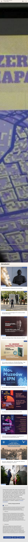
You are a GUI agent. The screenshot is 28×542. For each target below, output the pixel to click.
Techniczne (6, 505)
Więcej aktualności (22, 470)
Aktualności (5, 167)
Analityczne (6, 511)
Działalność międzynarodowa (11, 475)
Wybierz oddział (7, 1)
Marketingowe (6, 524)
